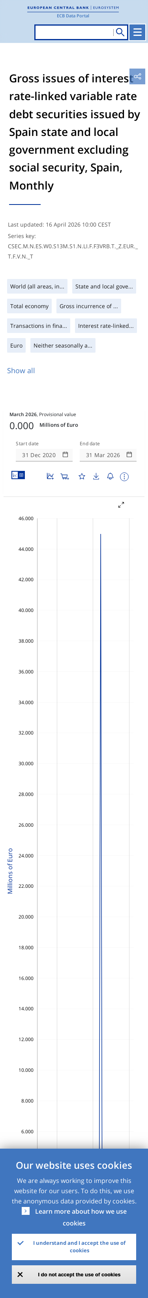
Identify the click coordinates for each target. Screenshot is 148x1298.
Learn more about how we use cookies (81, 1217)
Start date (27, 444)
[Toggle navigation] (137, 32)
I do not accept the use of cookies (79, 1275)
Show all (21, 370)
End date (90, 444)
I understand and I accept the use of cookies (79, 1246)
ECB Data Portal (73, 16)
